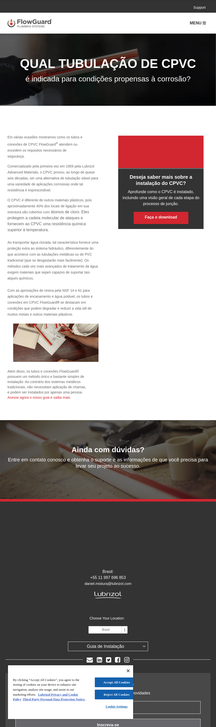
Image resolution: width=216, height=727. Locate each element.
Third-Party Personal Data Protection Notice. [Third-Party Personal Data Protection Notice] (54, 699)
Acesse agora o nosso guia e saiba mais (38, 397)
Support (199, 7)
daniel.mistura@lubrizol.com (108, 551)
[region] (70, 692)
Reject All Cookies (116, 694)
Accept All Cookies (116, 682)
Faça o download (161, 217)
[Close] (128, 670)
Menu (196, 23)
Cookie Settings (116, 706)
